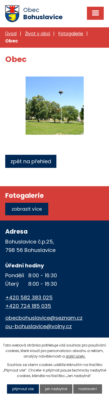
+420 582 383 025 (29, 297)
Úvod (11, 34)
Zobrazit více (27, 209)
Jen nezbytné (56, 388)
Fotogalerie (70, 34)
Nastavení (87, 388)
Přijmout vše (23, 388)
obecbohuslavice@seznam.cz (44, 317)
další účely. (76, 356)
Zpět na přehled (30, 161)
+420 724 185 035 (28, 306)
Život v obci (37, 34)
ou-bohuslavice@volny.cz (38, 326)
